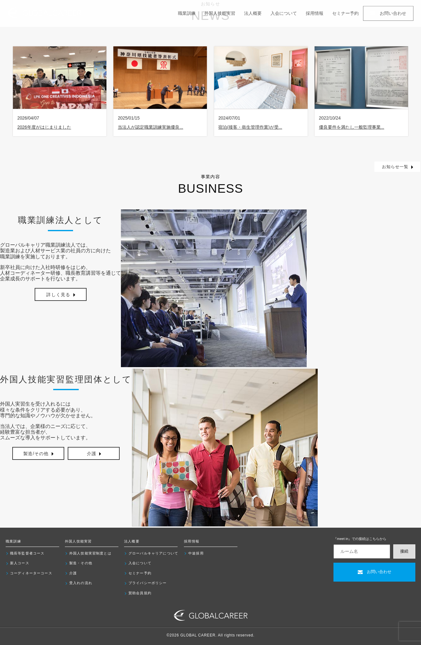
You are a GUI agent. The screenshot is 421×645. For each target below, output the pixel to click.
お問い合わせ (388, 13)
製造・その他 (80, 563)
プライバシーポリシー (147, 583)
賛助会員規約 (139, 593)
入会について (283, 13)
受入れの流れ (80, 583)
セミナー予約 (345, 13)
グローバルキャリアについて (153, 553)
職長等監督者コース (27, 553)
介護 (73, 573)
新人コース (19, 563)
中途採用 (196, 553)
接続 (404, 551)
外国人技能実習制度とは (90, 553)
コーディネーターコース (31, 573)
